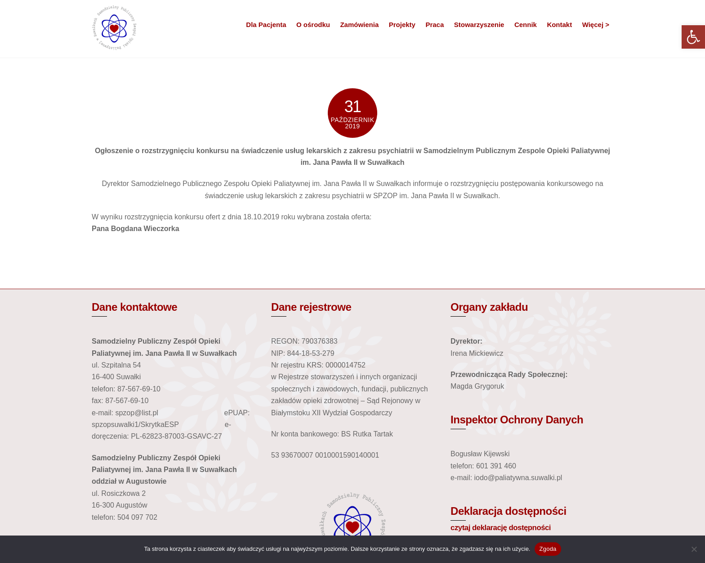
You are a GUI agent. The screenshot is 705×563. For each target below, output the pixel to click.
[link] (693, 37)
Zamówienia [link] (359, 24)
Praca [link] (434, 24)
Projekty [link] (402, 24)
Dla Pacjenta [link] (266, 24)
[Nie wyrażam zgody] (693, 549)
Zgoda (547, 548)
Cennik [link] (525, 24)
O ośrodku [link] (313, 24)
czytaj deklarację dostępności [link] (501, 526)
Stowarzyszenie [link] (479, 24)
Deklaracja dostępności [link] (509, 510)
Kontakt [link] (559, 24)
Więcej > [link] (595, 24)
